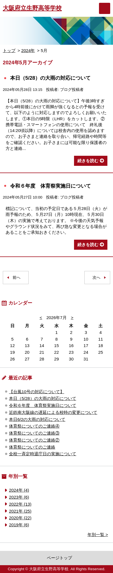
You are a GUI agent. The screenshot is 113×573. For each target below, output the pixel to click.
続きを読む (87, 160)
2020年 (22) (20, 517)
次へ (96, 277)
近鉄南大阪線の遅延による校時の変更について (53, 412)
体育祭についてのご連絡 (32, 447)
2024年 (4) (19, 490)
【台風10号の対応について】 (36, 391)
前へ (16, 277)
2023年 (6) (19, 497)
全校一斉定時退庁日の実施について (42, 453)
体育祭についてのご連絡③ (34, 433)
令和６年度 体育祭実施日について (50, 186)
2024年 (28, 50)
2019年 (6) (19, 524)
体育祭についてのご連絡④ (34, 426)
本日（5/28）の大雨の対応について (50, 78)
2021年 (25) (20, 511)
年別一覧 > (97, 534)
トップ (9, 50)
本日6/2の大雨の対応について (37, 419)
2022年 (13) (20, 504)
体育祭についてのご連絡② (34, 440)
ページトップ (59, 557)
